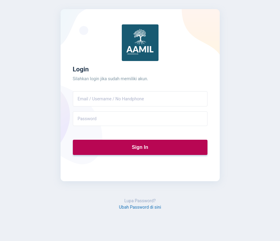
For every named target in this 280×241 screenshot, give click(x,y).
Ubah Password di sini (140, 207)
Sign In (140, 147)
